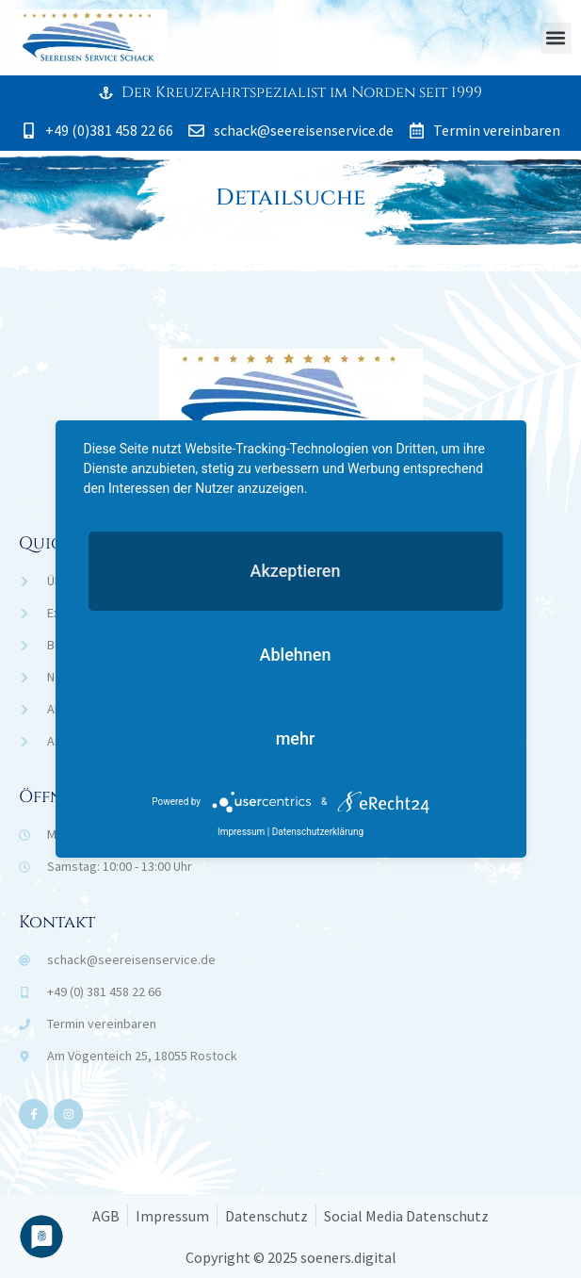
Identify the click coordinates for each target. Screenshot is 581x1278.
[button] (556, 38)
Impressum (241, 832)
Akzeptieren (295, 571)
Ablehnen (295, 654)
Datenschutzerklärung (317, 832)
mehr (295, 738)
